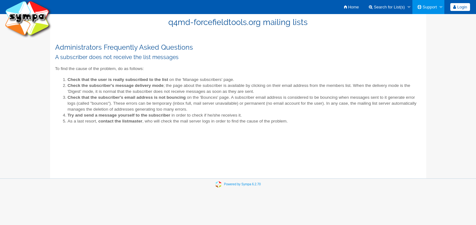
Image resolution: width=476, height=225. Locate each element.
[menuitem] (351, 7)
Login (460, 7)
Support (427, 7)
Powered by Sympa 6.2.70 (242, 184)
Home (351, 7)
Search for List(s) (387, 7)
